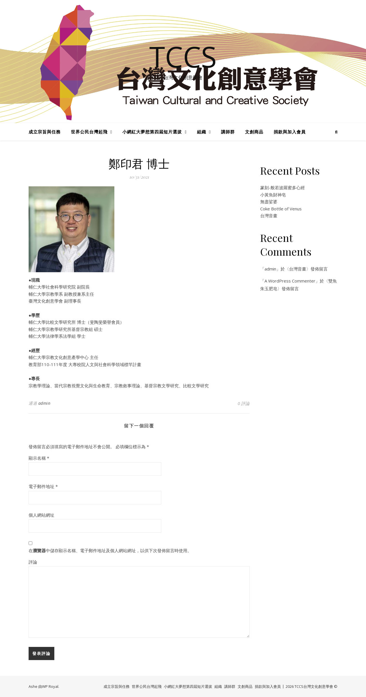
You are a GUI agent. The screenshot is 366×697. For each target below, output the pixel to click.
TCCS (183, 56)
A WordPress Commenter (289, 281)
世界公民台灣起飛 (89, 132)
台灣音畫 (268, 215)
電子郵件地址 (43, 486)
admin (44, 403)
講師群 (228, 132)
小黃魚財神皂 (273, 195)
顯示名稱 (39, 458)
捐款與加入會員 (290, 132)
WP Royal (50, 686)
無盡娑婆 (268, 201)
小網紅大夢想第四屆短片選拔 (152, 132)
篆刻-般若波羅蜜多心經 (282, 187)
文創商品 (254, 132)
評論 (33, 562)
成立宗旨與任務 (45, 132)
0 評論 (244, 403)
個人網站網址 (41, 515)
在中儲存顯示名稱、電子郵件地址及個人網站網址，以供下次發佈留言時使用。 (110, 550)
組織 (201, 132)
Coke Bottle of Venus (281, 209)
